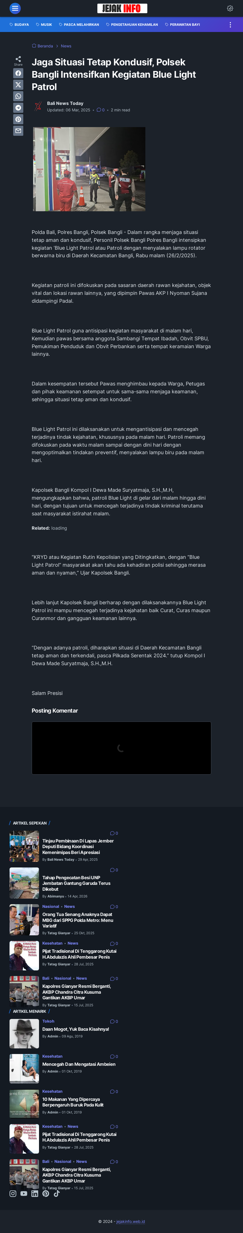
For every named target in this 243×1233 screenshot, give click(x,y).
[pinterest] (18, 119)
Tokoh (48, 1021)
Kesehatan (52, 943)
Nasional (50, 906)
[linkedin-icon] (34, 1194)
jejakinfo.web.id (130, 1221)
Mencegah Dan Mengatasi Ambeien (79, 1064)
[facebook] (18, 73)
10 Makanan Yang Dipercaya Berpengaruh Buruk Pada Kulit (73, 1102)
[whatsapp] (18, 96)
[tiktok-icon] (56, 1194)
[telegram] (18, 108)
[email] (18, 131)
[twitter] (18, 85)
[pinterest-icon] (45, 1194)
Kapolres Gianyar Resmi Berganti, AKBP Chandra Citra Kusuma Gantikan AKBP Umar (76, 992)
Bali (45, 978)
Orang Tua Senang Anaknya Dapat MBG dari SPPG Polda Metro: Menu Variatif (77, 920)
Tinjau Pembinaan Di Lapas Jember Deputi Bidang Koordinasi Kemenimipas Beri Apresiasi (78, 846)
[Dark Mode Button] (230, 8)
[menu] (15, 8)
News (69, 906)
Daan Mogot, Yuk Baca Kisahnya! (75, 1029)
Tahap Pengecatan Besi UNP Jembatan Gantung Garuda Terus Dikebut (76, 883)
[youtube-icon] (23, 1194)
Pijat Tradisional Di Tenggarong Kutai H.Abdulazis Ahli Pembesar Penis (79, 954)
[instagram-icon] (13, 1194)
